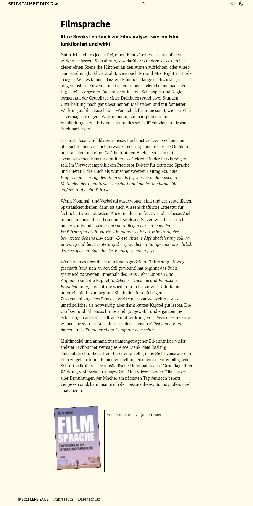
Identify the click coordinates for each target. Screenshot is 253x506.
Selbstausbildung (33, 4)
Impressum (63, 499)
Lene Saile (39, 499)
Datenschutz (89, 499)
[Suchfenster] (144, 4)
